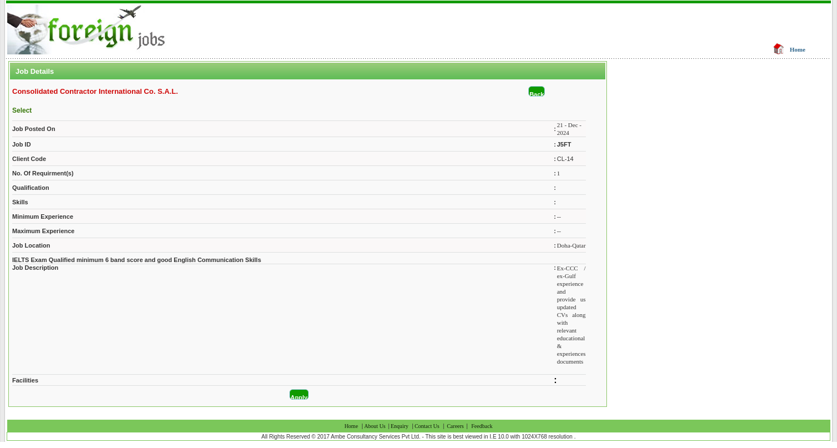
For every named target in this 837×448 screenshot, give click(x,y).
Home (797, 49)
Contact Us (427, 426)
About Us (375, 426)
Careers (456, 426)
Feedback (481, 426)
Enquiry (400, 426)
